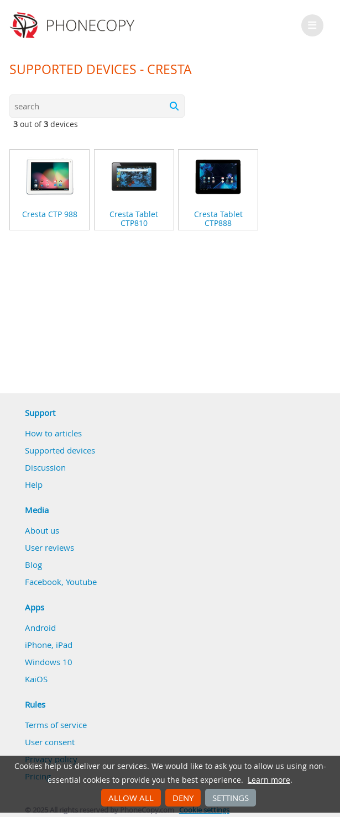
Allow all (131, 797)
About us (42, 530)
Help (34, 484)
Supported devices (60, 450)
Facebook (43, 581)
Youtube (81, 581)
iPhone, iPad (48, 644)
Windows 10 (48, 661)
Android (40, 627)
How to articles (53, 433)
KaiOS (36, 678)
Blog (33, 564)
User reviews (49, 547)
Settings (230, 797)
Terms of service (56, 724)
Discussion (45, 467)
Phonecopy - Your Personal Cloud (73, 25)
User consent (50, 741)
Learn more (269, 780)
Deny (182, 797)
